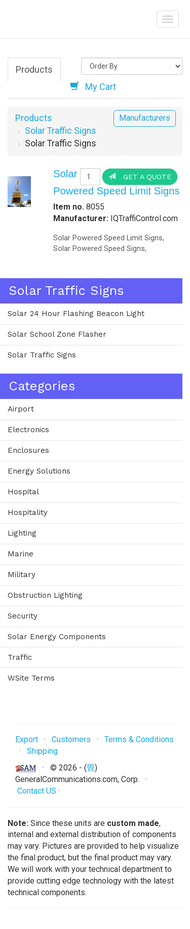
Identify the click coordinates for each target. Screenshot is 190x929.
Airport (21, 409)
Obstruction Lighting (45, 595)
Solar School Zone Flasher (57, 334)
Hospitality (28, 512)
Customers (71, 739)
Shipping (42, 751)
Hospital (23, 491)
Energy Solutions (39, 471)
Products (34, 69)
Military (21, 574)
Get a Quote (139, 176)
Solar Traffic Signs (60, 131)
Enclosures (28, 450)
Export (26, 739)
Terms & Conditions (139, 739)
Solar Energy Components (57, 636)
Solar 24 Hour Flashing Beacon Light (76, 313)
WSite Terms (31, 678)
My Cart (93, 86)
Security (22, 616)
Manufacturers (144, 118)
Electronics (28, 429)
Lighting (22, 533)
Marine (20, 553)
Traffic (20, 657)
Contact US (36, 791)
